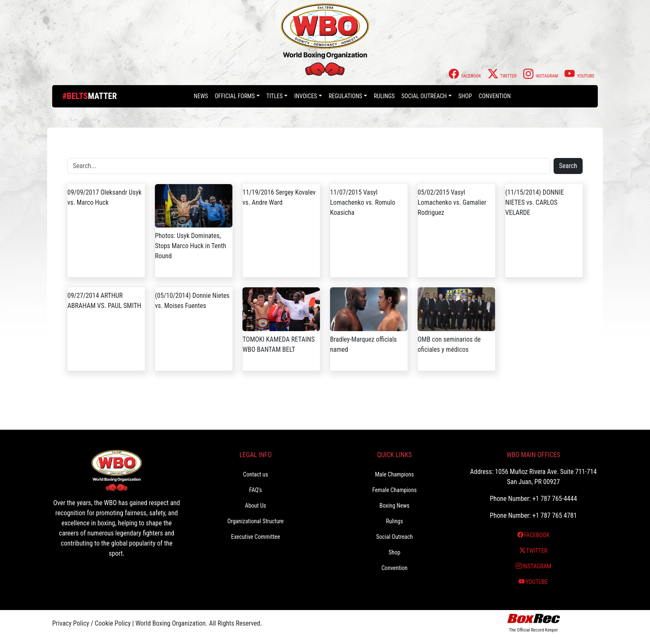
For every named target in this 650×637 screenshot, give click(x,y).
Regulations (345, 96)
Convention (495, 96)
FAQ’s (255, 490)
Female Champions (394, 490)
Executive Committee (255, 536)
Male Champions (394, 474)
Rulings (384, 96)
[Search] (308, 166)
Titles (274, 96)
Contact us (255, 474)
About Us (255, 505)
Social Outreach (424, 96)
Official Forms (235, 96)
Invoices (305, 96)
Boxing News (394, 505)
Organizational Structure (255, 521)
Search (568, 166)
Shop (465, 96)
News (201, 96)
